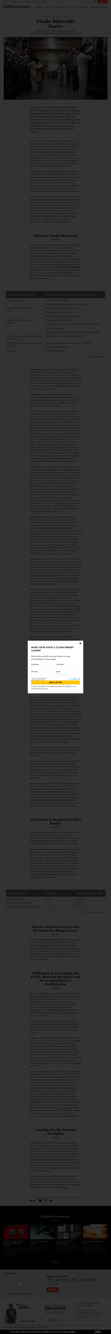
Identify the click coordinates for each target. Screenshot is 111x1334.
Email (68, 674)
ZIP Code (43, 674)
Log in (32, 679)
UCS (68, 686)
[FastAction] (73, 679)
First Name (43, 667)
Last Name (68, 667)
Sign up (37, 679)
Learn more (71, 1332)
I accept (97, 1332)
